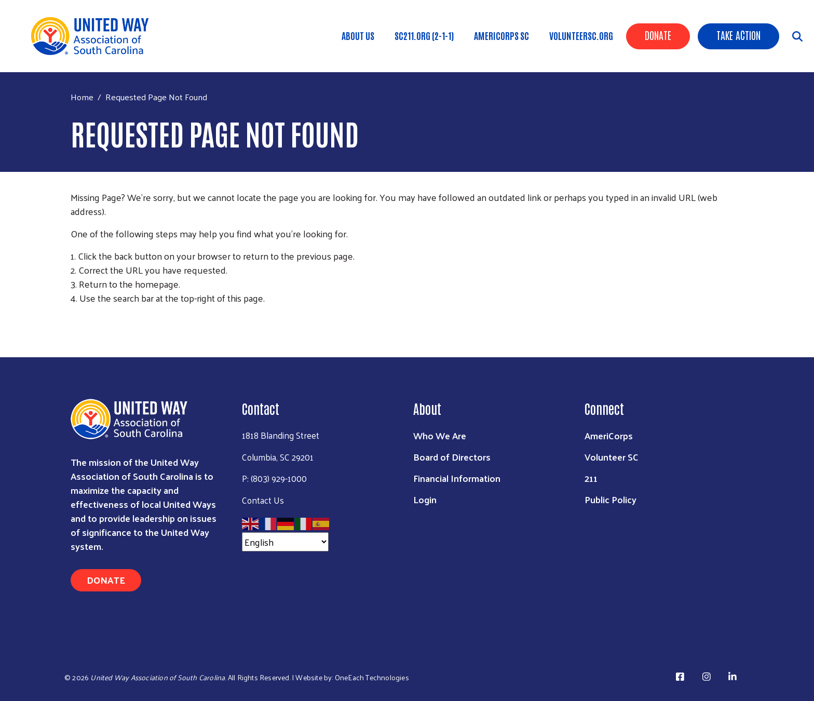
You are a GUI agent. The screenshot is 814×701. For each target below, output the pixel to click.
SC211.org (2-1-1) (424, 35)
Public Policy (610, 499)
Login (425, 499)
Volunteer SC (612, 457)
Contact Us (263, 500)
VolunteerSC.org (581, 35)
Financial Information (456, 478)
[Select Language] (285, 541)
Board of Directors (452, 457)
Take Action (738, 35)
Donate (658, 35)
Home (82, 96)
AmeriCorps (609, 435)
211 (591, 478)
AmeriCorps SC (501, 35)
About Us (358, 35)
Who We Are (439, 435)
